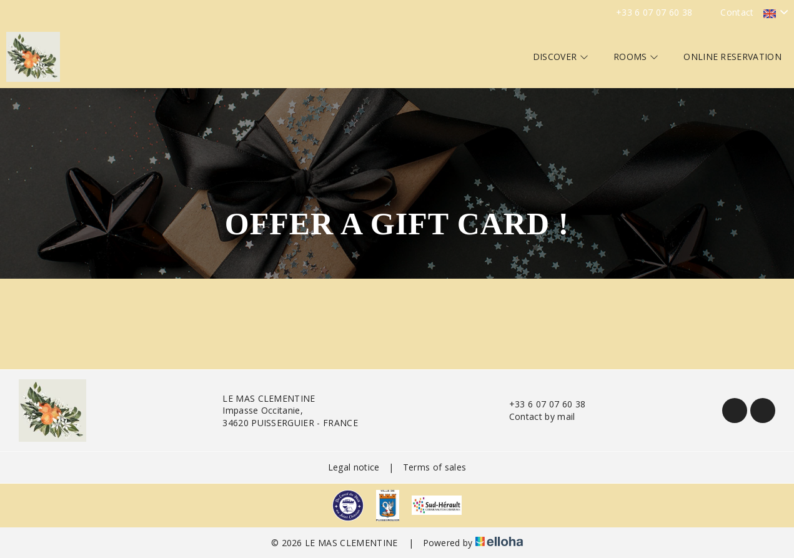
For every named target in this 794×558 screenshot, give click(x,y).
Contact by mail (535, 416)
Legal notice (354, 467)
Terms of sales (434, 467)
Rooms (635, 56)
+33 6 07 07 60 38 (540, 404)
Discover (560, 56)
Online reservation (732, 56)
